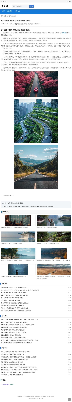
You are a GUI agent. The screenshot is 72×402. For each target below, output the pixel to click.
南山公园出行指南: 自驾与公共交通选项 (12, 298)
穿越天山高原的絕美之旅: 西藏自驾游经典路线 (14, 322)
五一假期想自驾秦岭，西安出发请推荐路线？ (13, 337)
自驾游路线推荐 (5, 384)
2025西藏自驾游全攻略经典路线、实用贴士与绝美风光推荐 (17, 325)
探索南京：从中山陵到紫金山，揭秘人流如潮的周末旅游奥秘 (18, 372)
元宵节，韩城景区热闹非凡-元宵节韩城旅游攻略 (14, 308)
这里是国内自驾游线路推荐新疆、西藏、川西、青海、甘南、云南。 (20, 319)
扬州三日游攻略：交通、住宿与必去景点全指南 (14, 295)
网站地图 (51, 396)
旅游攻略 (13, 16)
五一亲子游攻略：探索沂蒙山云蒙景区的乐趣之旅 (15, 303)
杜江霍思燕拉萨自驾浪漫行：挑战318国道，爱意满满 (16, 310)
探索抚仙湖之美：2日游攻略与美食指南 (47, 227)
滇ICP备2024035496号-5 (42, 396)
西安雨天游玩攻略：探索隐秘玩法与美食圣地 (13, 292)
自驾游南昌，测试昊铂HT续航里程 (10, 300)
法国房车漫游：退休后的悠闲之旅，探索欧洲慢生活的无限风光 (53, 260)
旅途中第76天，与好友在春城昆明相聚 (12, 375)
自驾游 (64, 33)
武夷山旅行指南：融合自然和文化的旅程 (12, 305)
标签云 (3, 380)
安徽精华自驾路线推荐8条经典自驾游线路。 (13, 330)
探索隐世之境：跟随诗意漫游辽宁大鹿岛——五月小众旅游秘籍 (17, 260)
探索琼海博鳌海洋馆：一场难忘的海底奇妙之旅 (13, 276)
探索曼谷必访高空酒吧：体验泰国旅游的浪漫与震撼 (14, 227)
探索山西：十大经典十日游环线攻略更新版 (48, 243)
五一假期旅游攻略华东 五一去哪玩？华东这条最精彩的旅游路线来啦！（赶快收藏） (31, 206)
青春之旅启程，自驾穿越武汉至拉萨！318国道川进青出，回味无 (19, 369)
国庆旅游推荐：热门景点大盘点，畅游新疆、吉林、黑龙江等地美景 (20, 290)
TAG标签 (68, 1)
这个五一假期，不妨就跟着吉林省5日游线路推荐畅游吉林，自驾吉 (19, 340)
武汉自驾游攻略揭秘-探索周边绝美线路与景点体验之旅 (16, 342)
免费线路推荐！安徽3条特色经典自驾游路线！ (14, 327)
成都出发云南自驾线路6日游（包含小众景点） (14, 332)
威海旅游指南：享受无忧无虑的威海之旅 (11, 243)
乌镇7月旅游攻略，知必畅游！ (16, 203)
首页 (3, 11)
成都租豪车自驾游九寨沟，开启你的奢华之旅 (13, 287)
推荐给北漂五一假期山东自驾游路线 (11, 335)
